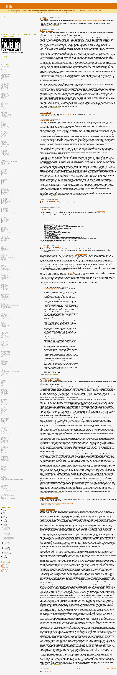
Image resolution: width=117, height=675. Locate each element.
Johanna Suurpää (5, 203)
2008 (4, 521)
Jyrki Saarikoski (4, 229)
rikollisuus (3, 372)
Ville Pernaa (4, 489)
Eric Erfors (3, 135)
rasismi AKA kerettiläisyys (7, 366)
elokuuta (6, 544)
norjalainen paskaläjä (6, 318)
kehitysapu (3, 239)
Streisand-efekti (4, 414)
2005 (4, 525)
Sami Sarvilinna (4, 388)
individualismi (4, 179)
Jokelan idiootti (4, 207)
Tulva (2, 451)
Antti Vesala (3, 97)
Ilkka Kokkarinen (5, 175)
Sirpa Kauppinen (5, 405)
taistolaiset (3, 423)
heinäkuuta (6, 546)
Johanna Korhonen (5, 201)
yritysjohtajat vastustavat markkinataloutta (10, 500)
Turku (2, 455)
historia (2, 164)
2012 (4, 516)
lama (2, 267)
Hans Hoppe (4, 156)
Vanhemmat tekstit (111, 668)
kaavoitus (3, 230)
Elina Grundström (5, 131)
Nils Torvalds (4, 317)
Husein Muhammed (5, 168)
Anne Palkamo (4, 87)
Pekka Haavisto (4, 337)
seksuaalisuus (4, 399)
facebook (3, 143)
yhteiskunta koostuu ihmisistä (7, 495)
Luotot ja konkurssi (47, 510)
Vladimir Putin (4, 493)
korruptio (3, 254)
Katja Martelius (4, 236)
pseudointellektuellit (5, 352)
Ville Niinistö (4, 488)
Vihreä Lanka (4, 486)
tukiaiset (3, 449)
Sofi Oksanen (4, 409)
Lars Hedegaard (4, 268)
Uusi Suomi (3, 467)
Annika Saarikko (4, 89)
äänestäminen (4, 503)
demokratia (3, 123)
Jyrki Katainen (4, 228)
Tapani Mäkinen (4, 427)
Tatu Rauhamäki (4, 433)
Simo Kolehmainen (5, 403)
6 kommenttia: (56, 374)
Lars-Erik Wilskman (5, 269)
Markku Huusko (4, 288)
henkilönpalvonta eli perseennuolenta (9, 161)
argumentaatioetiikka (5, 99)
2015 (4, 512)
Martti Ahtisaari (4, 292)
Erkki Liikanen (4, 136)
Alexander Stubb (5, 76)
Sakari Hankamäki (5, 385)
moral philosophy (5, 308)
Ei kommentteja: (56, 25)
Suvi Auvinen (4, 420)
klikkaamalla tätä (71, 202)
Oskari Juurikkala (5, 329)
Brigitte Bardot (4, 113)
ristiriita (2, 374)
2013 (4, 514)
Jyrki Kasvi (3, 227)
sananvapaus (4, 390)
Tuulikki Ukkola (4, 458)
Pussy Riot (3, 355)
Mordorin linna (4, 58)
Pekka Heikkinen (5, 338)
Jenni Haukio (4, 199)
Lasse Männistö (4, 270)
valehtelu (3, 470)
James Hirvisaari (5, 190)
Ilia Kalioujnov (4, 174)
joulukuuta (6, 527)
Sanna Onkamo (4, 391)
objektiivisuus (4, 321)
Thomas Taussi (4, 441)
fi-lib (9, 6)
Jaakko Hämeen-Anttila (6, 185)
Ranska (3, 365)
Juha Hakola (4, 214)
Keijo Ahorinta (4, 240)
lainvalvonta (3, 266)
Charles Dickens (4, 116)
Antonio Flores (4, 92)
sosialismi (3, 411)
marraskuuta (6, 528)
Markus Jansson (4, 290)
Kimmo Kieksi (4, 246)
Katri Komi (3, 237)
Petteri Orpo (4, 345)
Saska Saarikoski (5, 394)
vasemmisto (4, 477)
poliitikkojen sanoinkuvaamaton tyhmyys (10, 347)
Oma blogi (44, 19)
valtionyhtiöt (3, 474)
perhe (2, 342)
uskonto (3, 465)
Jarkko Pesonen (4, 197)
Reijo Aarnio (4, 370)
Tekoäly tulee (45, 209)
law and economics (5, 277)
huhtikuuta (6, 549)
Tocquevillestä (45, 113)
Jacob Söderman (5, 189)
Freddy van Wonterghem (6, 146)
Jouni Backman (4, 211)
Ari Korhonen (4, 101)
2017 (4, 509)
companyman (6, 571)
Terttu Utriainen (4, 440)
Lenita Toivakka (4, 278)
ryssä (2, 383)
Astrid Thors (4, 104)
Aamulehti (3, 69)
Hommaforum (4, 165)
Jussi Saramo (4, 223)
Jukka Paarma (4, 220)
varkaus (3, 476)
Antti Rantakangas (5, 95)
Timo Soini (3, 443)
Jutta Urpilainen (4, 225)
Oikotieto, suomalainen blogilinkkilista (9, 60)
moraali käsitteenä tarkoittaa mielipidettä (10, 305)
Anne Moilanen (4, 86)
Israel (2, 182)
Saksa (2, 386)
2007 (4, 523)
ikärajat (2, 172)
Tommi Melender (5, 447)
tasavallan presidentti (6, 432)
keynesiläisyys (4, 244)
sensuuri (3, 400)
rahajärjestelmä (4, 361)
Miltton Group (4, 300)
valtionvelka (3, 472)
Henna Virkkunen (5, 162)
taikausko (3, 422)
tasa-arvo (3, 431)
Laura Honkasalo (5, 273)
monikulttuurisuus (5, 304)
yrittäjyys (3, 499)
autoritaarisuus (4, 108)
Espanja (3, 137)
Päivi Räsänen (4, 357)
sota (2, 412)
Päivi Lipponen (4, 356)
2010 (4, 519)
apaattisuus (3, 98)
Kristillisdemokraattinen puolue (8, 257)
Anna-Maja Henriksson (6, 84)
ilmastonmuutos (4, 176)
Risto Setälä (4, 376)
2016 (4, 510)
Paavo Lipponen (4, 333)
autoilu (2, 107)
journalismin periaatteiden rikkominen (9, 212)
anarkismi (3, 80)
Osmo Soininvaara (5, 331)
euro (2, 140)
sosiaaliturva (4, 410)
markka (2, 287)
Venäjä (2, 480)
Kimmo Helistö (4, 245)
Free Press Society (5, 147)
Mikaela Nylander (5, 297)
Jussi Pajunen (4, 222)
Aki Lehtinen (4, 73)
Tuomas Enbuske (5, 452)
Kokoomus (3, 248)
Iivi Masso (3, 171)
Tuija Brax (3, 448)
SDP (2, 397)
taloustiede (3, 426)
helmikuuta (6, 552)
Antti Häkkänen (4, 93)
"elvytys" (3, 67)
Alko (2, 78)
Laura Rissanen (4, 275)
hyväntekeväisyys (5, 169)
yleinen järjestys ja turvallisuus (8, 498)
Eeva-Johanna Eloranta (6, 127)
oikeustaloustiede (5, 325)
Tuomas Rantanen (5, 453)
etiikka (2, 139)
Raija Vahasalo (4, 362)
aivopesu (3, 72)
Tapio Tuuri (3, 428)
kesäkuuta (6, 547)
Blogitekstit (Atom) (47, 671)
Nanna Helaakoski (5, 312)
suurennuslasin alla (5, 419)
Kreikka (2, 256)
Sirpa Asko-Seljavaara (6, 404)
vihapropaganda (4, 485)
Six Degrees (4, 407)
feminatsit (3, 145)
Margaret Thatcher (5, 285)
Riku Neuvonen (4, 373)
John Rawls (3, 206)
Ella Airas (3, 134)
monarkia (3, 303)
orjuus (2, 327)
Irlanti (2, 181)
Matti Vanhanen (4, 293)
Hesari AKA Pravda (5, 163)
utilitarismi (3, 466)
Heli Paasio (3, 158)
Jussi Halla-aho (4, 221)
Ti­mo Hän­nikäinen (5, 442)
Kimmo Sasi (4, 247)
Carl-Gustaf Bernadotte (6, 115)
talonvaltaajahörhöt (5, 424)
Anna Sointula (4, 82)
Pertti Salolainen (4, 344)
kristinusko (3, 258)
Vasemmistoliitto (4, 478)
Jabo (4, 565)
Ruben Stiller (4, 381)
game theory (4, 150)
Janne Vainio (4, 195)
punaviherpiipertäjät (5, 354)
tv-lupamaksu (4, 459)
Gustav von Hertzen (5, 154)
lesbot (2, 279)
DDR (2, 122)
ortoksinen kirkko (5, 328)
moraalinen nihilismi (5, 306)
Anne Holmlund (4, 85)
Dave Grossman (4, 120)
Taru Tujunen (4, 430)
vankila (2, 475)
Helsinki (3, 160)
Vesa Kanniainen (5, 484)
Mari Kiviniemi (4, 286)
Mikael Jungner (4, 296)
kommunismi (4, 251)
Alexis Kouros (4, 77)
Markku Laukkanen (5, 289)
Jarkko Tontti (4, 198)
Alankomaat (3, 75)
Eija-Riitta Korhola (5, 130)
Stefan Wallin (4, 413)
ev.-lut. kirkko (4, 142)
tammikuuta (6, 553)
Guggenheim (4, 153)
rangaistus (3, 364)
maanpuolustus (4, 283)
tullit (2, 450)
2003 (4, 556)
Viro (2, 491)
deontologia (3, 124)
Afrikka (2, 70)
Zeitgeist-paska (4, 501)
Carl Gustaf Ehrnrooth (6, 114)
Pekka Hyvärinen (5, 341)
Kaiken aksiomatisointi (49, 498)
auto (2, 106)
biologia (3, 111)
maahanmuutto (4, 281)
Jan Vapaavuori (4, 192)
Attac (2, 105)
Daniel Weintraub (5, 118)
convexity (3, 117)
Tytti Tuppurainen (5, 460)
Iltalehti (2, 178)
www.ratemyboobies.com (50, 201)
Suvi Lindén (3, 421)
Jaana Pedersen (4, 188)
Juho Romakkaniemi (5, 219)
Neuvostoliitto (4, 315)
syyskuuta (6, 543)
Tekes (2, 436)
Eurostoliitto (3, 141)
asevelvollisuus (4, 103)
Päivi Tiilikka (4, 359)
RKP (2, 379)
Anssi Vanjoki (4, 90)
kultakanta (3, 259)
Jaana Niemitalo (4, 187)
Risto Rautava (4, 375)
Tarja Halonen (4, 429)
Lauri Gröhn (3, 276)
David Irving (3, 121)
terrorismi (3, 439)
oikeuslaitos (3, 324)
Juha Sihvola (4, 218)
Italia (2, 183)
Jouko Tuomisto (4, 210)
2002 (4, 557)
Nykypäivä (3, 319)
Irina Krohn (3, 180)
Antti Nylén (3, 94)
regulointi (3, 369)
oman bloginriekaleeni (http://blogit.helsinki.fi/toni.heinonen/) (88, 20)
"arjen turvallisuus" (5, 66)
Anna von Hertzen (5, 83)
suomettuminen (4, 417)
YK (1, 496)
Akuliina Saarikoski (5, 74)
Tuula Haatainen (5, 456)
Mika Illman (3, 295)
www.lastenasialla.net (81, 254)
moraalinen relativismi (6, 307)
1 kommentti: (58, 107)
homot (2, 166)
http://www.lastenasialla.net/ (50, 288)
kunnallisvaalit (4, 262)
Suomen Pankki (4, 415)
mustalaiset (3, 311)
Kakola (2, 231)
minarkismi (3, 302)
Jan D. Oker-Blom (5, 191)
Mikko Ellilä (5, 567)
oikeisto (3, 322)
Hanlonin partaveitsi (74, 273)
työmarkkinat (4, 461)
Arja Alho (3, 102)
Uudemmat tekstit (44, 668)
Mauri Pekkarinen (5, 294)
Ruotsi (2, 382)
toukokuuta (6, 548)
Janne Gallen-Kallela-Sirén (7, 194)
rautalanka (3, 367)
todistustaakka (4, 445)
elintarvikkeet (4, 133)
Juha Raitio (3, 217)
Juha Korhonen (4, 216)
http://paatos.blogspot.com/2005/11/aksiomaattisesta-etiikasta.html (56, 503)
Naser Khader (4, 314)
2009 (4, 520)
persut (2, 343)
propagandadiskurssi (5, 351)
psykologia (3, 353)
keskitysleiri (3, 242)
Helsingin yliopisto (5, 159)
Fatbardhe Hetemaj (5, 144)
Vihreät (2, 487)
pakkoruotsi (3, 334)
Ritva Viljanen (4, 378)
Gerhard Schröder (5, 152)
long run (3, 280)
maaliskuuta (6, 551)
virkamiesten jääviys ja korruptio (8, 490)
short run (3, 402)
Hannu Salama (4, 155)
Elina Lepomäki (4, 132)
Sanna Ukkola (4, 392)
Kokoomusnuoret (5, 249)
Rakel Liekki (4, 363)
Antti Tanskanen (4, 96)
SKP (2, 408)
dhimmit (3, 125)
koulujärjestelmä (4, 255)
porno (2, 348)
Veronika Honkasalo (5, 481)
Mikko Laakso (4, 298)
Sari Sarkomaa (4, 393)
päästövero (3, 360)
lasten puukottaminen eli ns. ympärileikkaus (11, 271)
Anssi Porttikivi (6, 564)
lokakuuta (6, 542)
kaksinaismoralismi (5, 232)
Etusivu (78, 668)
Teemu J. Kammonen (6, 434)
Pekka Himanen (4, 340)
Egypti (2, 128)
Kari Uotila (3, 235)
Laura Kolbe (4, 274)
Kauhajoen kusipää (5, 238)
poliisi (2, 346)
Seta (2, 401)
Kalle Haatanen (4, 233)
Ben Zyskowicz (4, 109)
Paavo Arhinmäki (5, 332)
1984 (2, 68)
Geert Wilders (4, 151)
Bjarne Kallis (4, 112)
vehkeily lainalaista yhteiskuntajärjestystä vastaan (12, 479)
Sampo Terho (4, 389)
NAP (2, 313)
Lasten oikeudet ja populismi (51, 247)
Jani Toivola (3, 193)
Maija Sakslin (4, 284)
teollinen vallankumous (6, 438)
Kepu (2, 241)
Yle (2, 497)
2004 (4, 555)
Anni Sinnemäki (4, 88)
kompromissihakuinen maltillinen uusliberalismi (11, 252)
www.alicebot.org (101, 211)
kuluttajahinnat (4, 261)
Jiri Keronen (4, 200)
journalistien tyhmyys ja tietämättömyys (10, 213)
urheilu (2, 462)
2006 (4, 524)
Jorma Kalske (4, 209)
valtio (2, 471)
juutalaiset (3, 226)
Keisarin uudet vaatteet (46, 114)
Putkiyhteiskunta (46, 31)
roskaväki (3, 380)
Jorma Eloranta (4, 208)
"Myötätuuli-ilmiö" (47, 121)
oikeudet (3, 323)
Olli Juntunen (6, 569)
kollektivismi (4, 250)
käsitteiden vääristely (6, 264)
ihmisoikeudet (4, 170)
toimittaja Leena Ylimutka (6, 446)
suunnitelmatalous (5, 418)
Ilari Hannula (4, 173)
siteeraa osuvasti (67, 114)
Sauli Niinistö (4, 395)
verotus (2, 483)
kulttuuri (3, 260)
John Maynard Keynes (6, 204)
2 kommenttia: (58, 195)
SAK (2, 384)
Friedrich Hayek (4, 149)
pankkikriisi (3, 335)
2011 (4, 517)
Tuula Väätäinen (4, 457)
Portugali (3, 350)
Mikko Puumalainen (5, 299)
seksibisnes (3, 398)
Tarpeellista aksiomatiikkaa (50, 380)
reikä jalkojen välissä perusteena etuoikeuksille (11, 371)
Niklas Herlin (4, 316)
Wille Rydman (4, 494)
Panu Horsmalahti (5, 336)
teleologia (3, 437)
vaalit (2, 468)
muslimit (3, 309)
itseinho (3, 184)
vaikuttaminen (4, 469)
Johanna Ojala (4, 202)
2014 (4, 513)
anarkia (2, 79)
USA (2, 464)
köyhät (2, 265)
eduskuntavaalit (4, 126)
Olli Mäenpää (4, 326)
